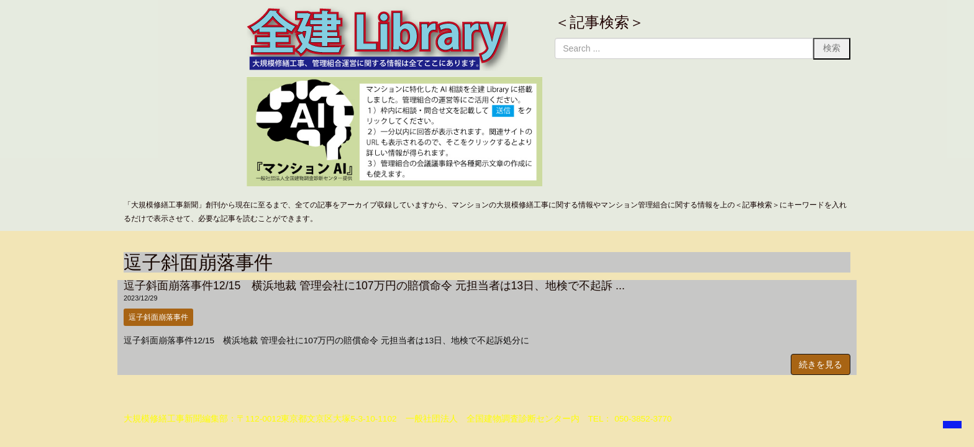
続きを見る (820, 364)
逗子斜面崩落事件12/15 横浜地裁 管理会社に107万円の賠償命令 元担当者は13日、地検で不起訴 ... (374, 285)
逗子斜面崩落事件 (158, 317)
